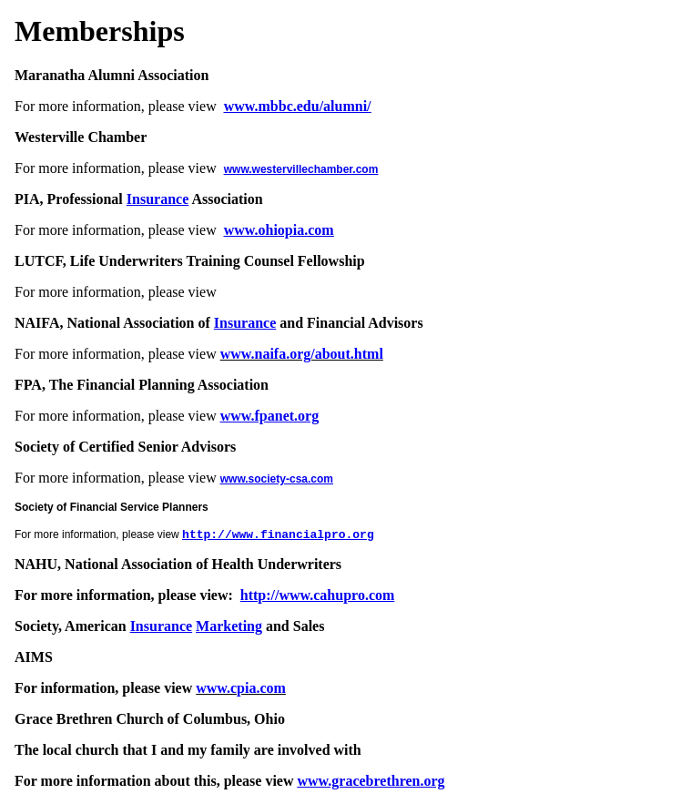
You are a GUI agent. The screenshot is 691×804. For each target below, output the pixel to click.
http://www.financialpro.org (278, 535)
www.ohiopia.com (279, 230)
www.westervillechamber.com (301, 169)
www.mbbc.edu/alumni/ (297, 106)
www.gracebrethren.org (371, 781)
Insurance (157, 199)
